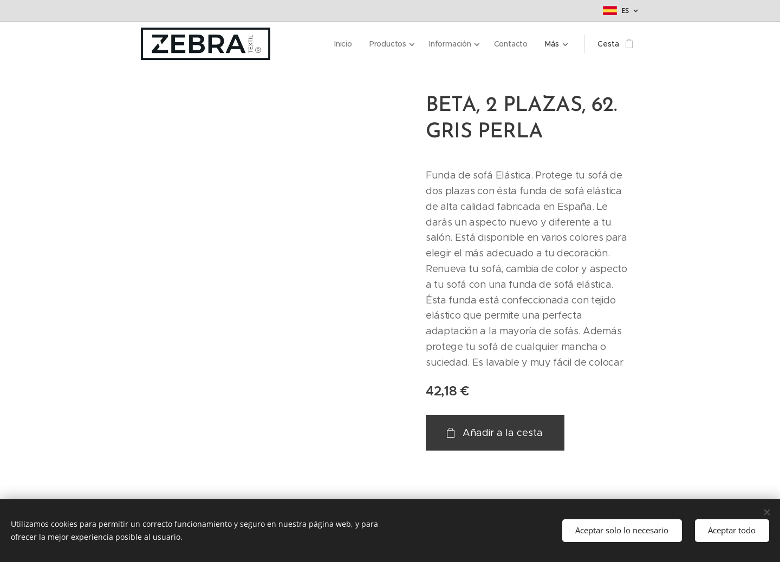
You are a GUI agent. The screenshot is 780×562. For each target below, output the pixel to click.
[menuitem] (305, 43)
